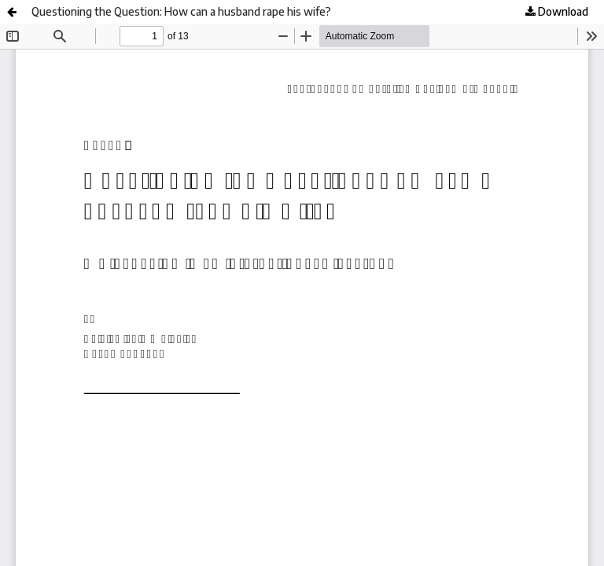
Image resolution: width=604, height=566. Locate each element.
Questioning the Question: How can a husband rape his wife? (181, 11)
